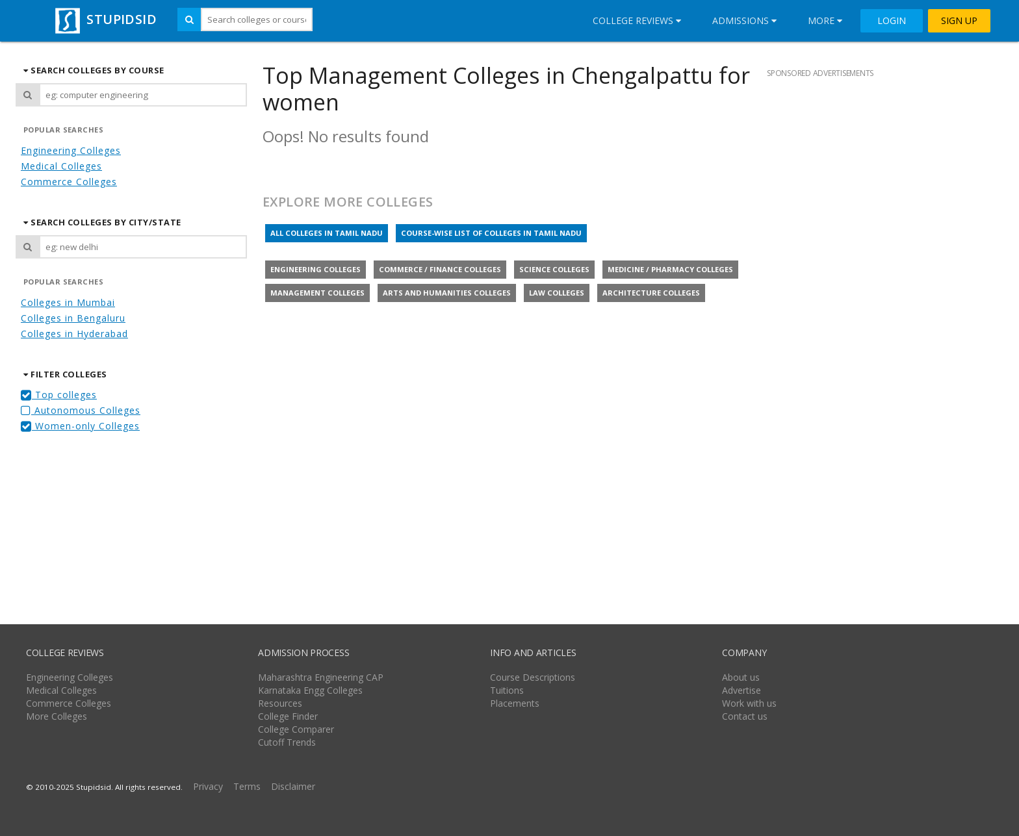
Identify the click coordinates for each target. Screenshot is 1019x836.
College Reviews (637, 20)
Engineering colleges (315, 269)
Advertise (741, 690)
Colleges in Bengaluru (73, 318)
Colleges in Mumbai (68, 302)
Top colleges (59, 394)
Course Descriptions (532, 677)
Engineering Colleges (71, 150)
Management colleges (317, 293)
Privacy (208, 786)
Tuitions (507, 690)
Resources (280, 703)
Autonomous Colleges (80, 410)
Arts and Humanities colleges (447, 293)
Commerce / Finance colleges (440, 269)
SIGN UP (959, 20)
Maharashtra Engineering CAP (320, 677)
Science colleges (554, 269)
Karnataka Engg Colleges (310, 690)
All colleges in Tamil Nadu (326, 233)
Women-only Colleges (80, 426)
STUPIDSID (104, 19)
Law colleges (556, 293)
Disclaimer (293, 786)
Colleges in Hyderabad (74, 333)
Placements (514, 703)
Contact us (744, 716)
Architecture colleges (651, 293)
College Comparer (296, 729)
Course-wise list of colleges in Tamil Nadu (491, 233)
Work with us (749, 703)
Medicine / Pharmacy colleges (670, 269)
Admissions (744, 20)
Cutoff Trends (287, 742)
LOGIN (891, 20)
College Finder (288, 716)
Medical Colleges (61, 166)
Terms (247, 786)
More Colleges (56, 716)
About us (741, 677)
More (825, 20)
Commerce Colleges (69, 181)
